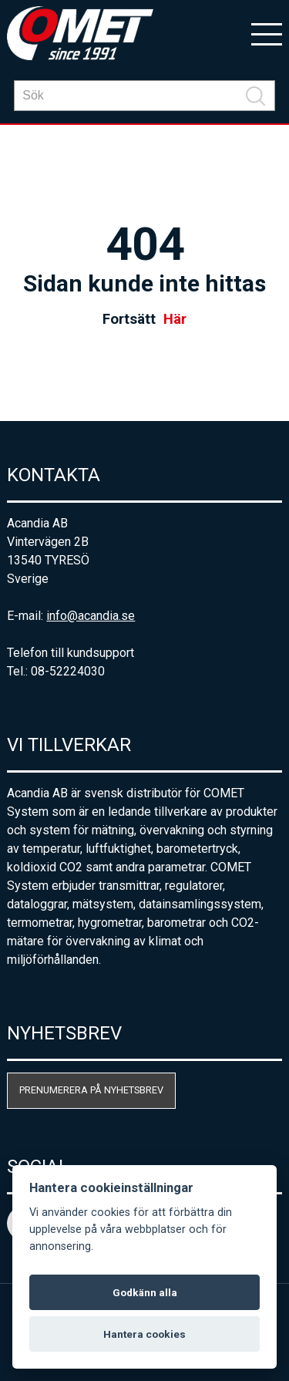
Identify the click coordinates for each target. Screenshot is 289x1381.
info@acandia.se (90, 615)
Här (175, 319)
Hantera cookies (144, 1334)
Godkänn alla (145, 1292)
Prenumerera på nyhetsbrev (91, 1090)
